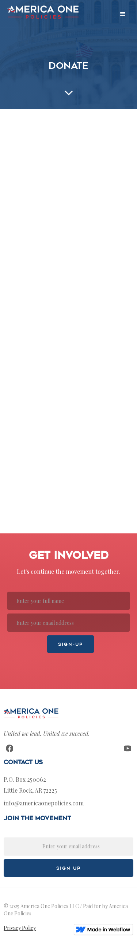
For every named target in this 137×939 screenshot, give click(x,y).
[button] (122, 13)
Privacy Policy (20, 927)
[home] (41, 12)
